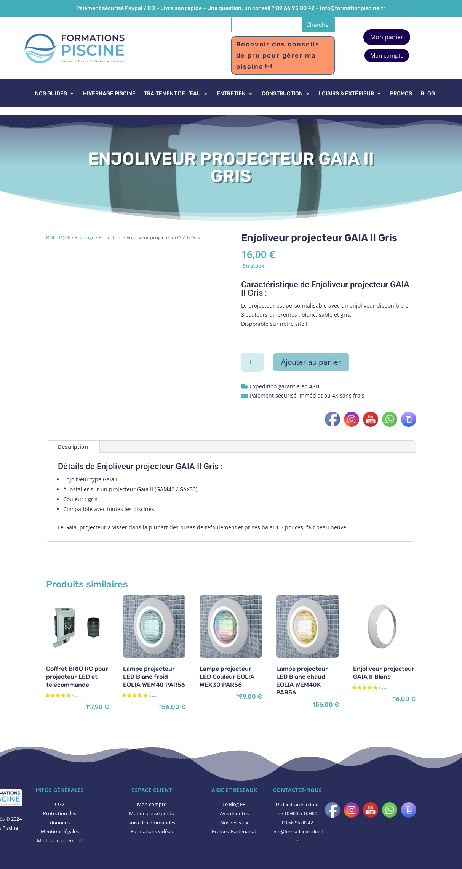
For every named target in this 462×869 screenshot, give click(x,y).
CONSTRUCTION (282, 94)
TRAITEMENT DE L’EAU (172, 94)
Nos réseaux (234, 822)
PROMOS (401, 94)
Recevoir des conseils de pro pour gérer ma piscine (278, 55)
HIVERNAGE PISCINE (109, 94)
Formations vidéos (152, 831)
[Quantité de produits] (252, 362)
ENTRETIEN (231, 94)
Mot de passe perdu (151, 813)
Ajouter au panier (311, 362)
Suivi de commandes (151, 822)
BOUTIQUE (58, 237)
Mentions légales (60, 831)
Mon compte (386, 55)
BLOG (427, 94)
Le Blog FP (234, 804)
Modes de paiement (59, 840)
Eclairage (84, 237)
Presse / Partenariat (234, 831)
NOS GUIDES (51, 94)
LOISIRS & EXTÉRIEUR (346, 94)
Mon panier (386, 37)
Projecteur (110, 237)
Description (73, 446)
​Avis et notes (234, 813)
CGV (59, 804)
